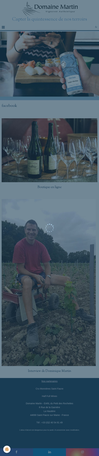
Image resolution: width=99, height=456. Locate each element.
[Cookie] (7, 449)
